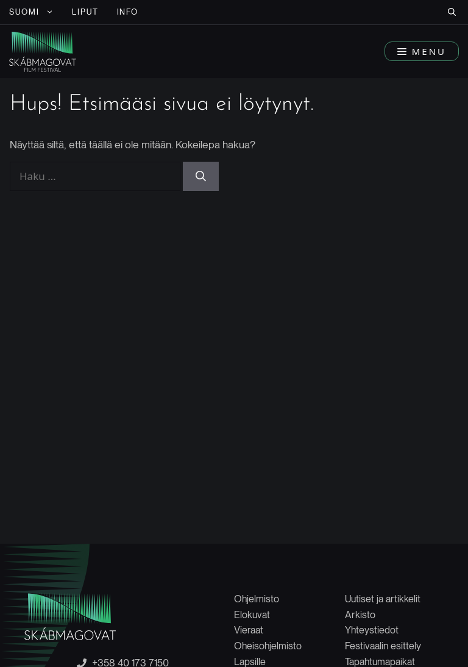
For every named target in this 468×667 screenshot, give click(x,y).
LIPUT (85, 11)
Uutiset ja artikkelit (382, 599)
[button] (452, 12)
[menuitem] (31, 12)
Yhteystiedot (372, 630)
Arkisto (360, 615)
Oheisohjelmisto (268, 646)
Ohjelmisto (256, 599)
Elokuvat (252, 615)
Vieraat (248, 630)
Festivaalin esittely (383, 646)
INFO (128, 11)
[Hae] (201, 176)
